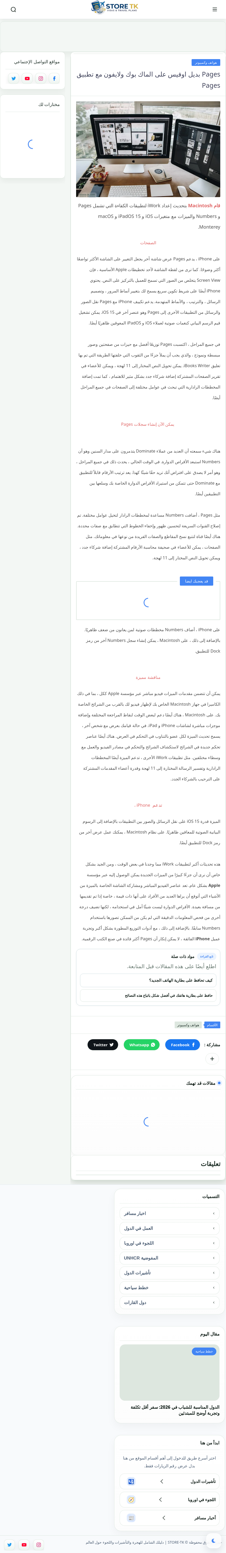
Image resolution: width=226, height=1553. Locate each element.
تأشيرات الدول (137, 1272)
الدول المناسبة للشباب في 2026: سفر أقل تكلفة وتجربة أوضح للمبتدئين (175, 1410)
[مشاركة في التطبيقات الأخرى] (212, 1058)
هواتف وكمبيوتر (206, 62)
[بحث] (13, 9)
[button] (182, 1044)
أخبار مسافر (205, 1518)
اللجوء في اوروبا (139, 1243)
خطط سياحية (136, 1287)
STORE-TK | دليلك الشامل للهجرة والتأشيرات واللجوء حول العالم (135, 1542)
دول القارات (135, 1302)
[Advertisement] (113, 32)
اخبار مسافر (135, 1213)
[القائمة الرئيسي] (214, 9)
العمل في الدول (138, 1228)
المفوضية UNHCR (141, 1258)
